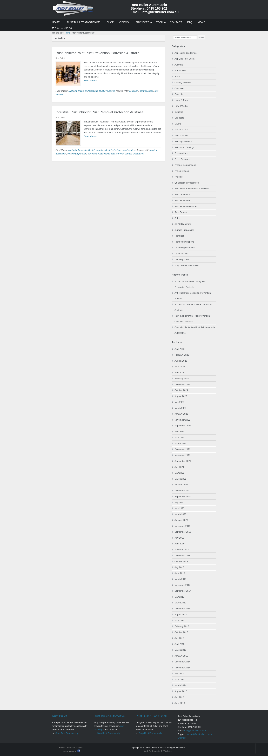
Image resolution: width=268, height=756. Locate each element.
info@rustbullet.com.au (195, 730)
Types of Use (181, 253)
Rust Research (182, 212)
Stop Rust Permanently (66, 733)
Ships (177, 218)
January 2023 (181, 414)
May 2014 (179, 679)
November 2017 (182, 585)
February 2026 (182, 355)
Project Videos (182, 171)
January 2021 (181, 484)
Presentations (181, 153)
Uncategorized (129, 150)
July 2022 (179, 431)
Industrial (82, 150)
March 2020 (180, 514)
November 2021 (182, 455)
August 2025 (181, 361)
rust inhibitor (104, 153)
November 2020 (182, 490)
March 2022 (180, 443)
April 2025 (180, 372)
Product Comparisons (185, 165)
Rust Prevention (107, 91)
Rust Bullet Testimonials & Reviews (192, 188)
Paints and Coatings (88, 91)
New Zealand (181, 135)
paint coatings (146, 91)
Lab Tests (179, 117)
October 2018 (181, 561)
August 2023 (181, 396)
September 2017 (183, 591)
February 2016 (182, 626)
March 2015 (180, 650)
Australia (72, 91)
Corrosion (179, 94)
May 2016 (179, 620)
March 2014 (180, 685)
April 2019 (180, 543)
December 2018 (182, 555)
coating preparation (76, 153)
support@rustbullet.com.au (199, 734)
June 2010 (180, 703)
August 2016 (181, 614)
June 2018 (180, 573)
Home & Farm (181, 100)
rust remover (117, 153)
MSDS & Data (181, 129)
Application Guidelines (186, 53)
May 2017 (179, 597)
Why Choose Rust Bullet (187, 265)
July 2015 (179, 638)
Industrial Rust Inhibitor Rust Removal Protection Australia (99, 112)
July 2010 (179, 697)
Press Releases (182, 159)
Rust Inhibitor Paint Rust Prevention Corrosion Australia (97, 53)
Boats (177, 76)
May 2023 (179, 402)
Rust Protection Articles (186, 206)
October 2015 (181, 632)
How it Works (181, 106)
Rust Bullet (59, 716)
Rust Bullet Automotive (109, 716)
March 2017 (180, 602)
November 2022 (182, 420)
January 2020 (181, 520)
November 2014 (182, 667)
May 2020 (179, 508)
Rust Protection (112, 150)
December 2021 (182, 449)
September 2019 (183, 532)
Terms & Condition (74, 747)
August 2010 (181, 691)
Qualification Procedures (187, 182)
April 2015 (180, 644)
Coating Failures (183, 82)
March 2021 (180, 479)
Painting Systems (183, 141)
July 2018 (179, 567)
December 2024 (182, 384)
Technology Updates (185, 247)
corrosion (133, 91)
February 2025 (182, 378)
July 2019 (179, 538)
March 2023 (180, 408)
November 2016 (182, 608)
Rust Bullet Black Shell (151, 716)
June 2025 (180, 366)
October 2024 (181, 390)
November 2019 (182, 526)
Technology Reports (184, 241)
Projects (179, 176)
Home (62, 747)
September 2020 (183, 496)
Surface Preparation (184, 230)
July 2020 (179, 502)
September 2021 (183, 461)
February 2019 (182, 549)
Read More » (90, 80)
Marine (178, 123)
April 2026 (180, 349)
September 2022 (183, 425)
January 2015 (181, 656)
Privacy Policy (69, 751)
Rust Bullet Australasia (73, 10)
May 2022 (179, 437)
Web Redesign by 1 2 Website (158, 751)
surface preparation (134, 153)
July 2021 (179, 467)
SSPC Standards (183, 224)
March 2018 (180, 579)
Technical (179, 235)
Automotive (180, 70)
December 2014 (182, 661)
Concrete (179, 88)
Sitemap (181, 738)
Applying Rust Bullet (184, 58)
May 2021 (179, 473)
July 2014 (179, 673)
